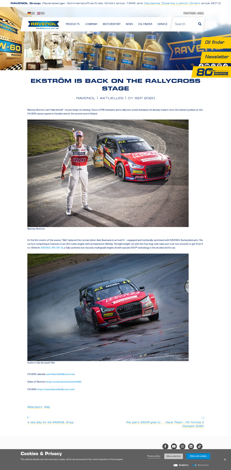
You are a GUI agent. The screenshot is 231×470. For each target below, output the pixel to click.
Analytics (183, 465)
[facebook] (165, 446)
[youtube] (174, 446)
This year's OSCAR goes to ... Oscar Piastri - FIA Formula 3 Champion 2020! (160, 422)
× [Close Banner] (225, 459)
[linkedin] (191, 446)
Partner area (193, 13)
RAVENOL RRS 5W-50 (52, 248)
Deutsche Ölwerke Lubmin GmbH (172, 3)
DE (31, 13)
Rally (47, 407)
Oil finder (145, 24)
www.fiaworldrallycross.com (60, 374)
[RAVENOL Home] (44, 26)
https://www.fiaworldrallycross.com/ (56, 389)
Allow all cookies (198, 456)
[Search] (199, 24)
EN (40, 13)
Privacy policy (153, 456)
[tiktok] (200, 446)
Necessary (203, 465)
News (129, 24)
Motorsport (34, 407)
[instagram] (182, 446)
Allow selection (173, 456)
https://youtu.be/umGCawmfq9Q (63, 382)
